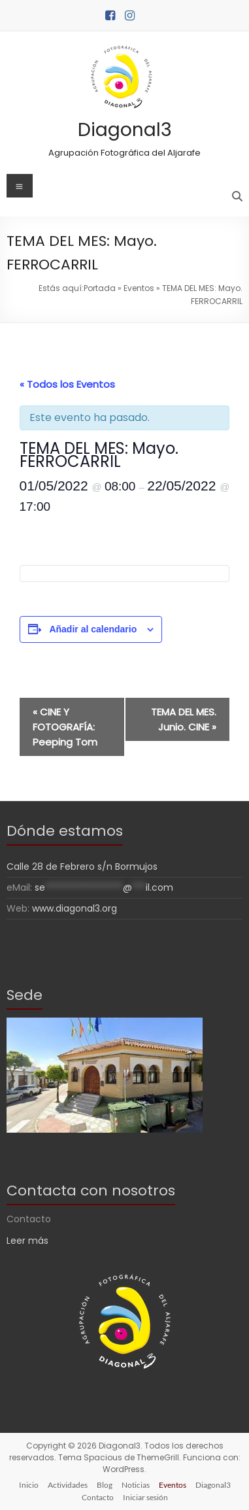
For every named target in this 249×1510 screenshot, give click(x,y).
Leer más (27, 1240)
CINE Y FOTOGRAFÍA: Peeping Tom (65, 727)
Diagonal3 (125, 130)
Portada (100, 288)
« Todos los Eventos (67, 384)
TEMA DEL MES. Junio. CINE (183, 719)
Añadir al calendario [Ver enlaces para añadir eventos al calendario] (93, 629)
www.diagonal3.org (74, 908)
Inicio (29, 1485)
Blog (104, 1485)
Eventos (139, 288)
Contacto (98, 1497)
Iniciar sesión (145, 1497)
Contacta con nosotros (91, 1190)
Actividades (68, 1485)
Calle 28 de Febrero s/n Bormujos (82, 866)
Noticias (136, 1485)
